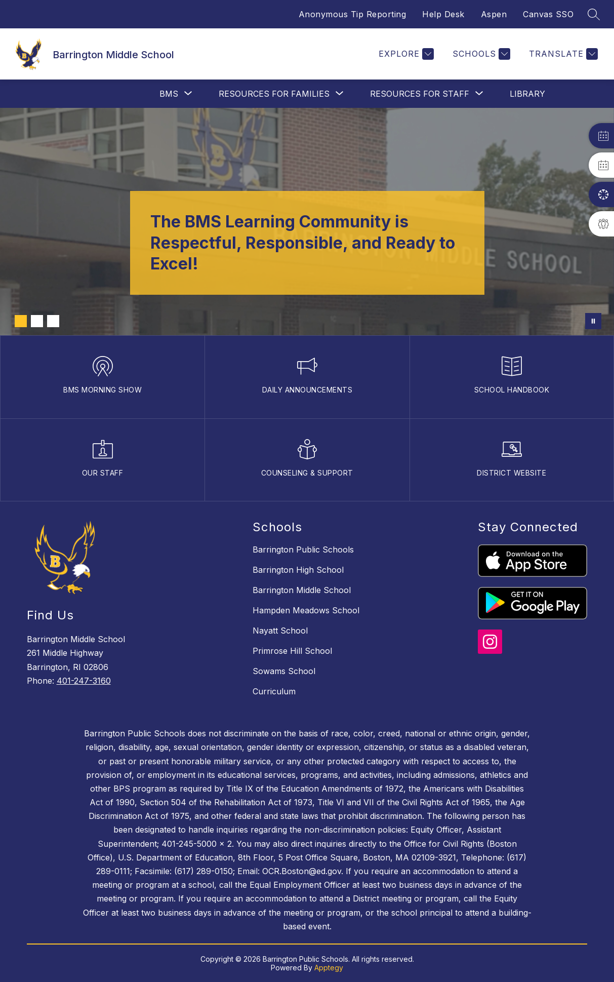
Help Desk (443, 14)
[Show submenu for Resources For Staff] (419, 94)
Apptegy (328, 967)
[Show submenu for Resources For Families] (274, 94)
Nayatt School (280, 630)
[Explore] (405, 54)
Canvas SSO (548, 14)
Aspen (494, 14)
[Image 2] (37, 321)
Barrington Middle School (302, 590)
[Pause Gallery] (593, 321)
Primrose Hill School (292, 651)
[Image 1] (21, 321)
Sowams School (284, 671)
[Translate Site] (562, 54)
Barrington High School (298, 570)
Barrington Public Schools (303, 549)
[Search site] (594, 14)
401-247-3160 (84, 681)
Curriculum (274, 691)
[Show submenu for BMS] (168, 94)
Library (527, 94)
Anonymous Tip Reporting (352, 14)
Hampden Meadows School (306, 610)
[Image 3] (53, 321)
